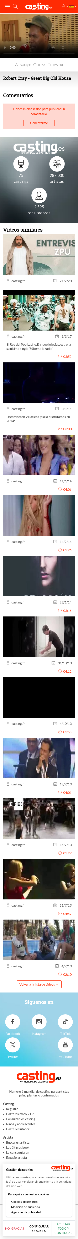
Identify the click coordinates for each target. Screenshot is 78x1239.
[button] (65, 7)
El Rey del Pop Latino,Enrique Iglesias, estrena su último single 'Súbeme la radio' (38, 346)
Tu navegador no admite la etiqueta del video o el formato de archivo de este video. (39, 35)
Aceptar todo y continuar (63, 1228)
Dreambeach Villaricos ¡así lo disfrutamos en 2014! (38, 419)
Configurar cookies (39, 1229)
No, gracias (14, 1228)
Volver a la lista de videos (37, 984)
